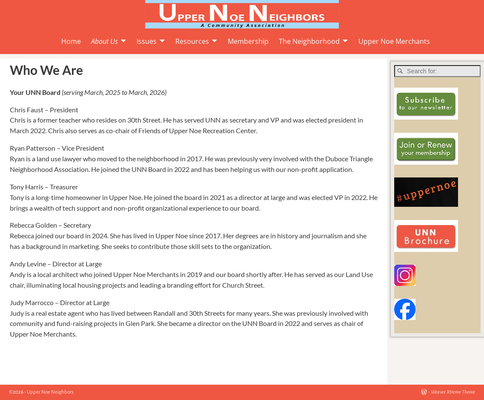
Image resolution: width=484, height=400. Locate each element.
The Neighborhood (309, 41)
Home (71, 41)
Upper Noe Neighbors (50, 392)
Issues (147, 41)
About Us (104, 41)
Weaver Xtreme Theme (453, 392)
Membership (248, 41)
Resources (192, 41)
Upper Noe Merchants (394, 41)
